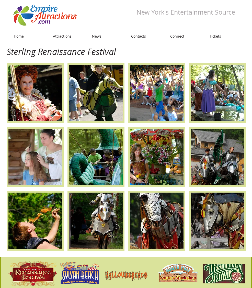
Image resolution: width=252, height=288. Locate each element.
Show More (126, 255)
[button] (35, 93)
